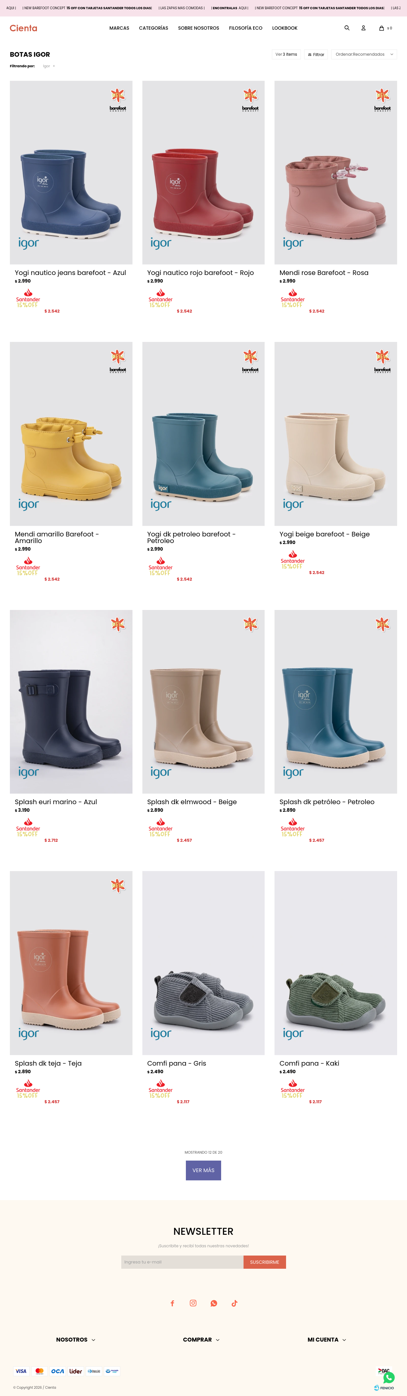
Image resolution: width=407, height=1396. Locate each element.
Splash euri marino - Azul (56, 802)
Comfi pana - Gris (176, 1063)
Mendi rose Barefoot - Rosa (323, 272)
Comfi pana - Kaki (309, 1063)
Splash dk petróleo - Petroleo (326, 802)
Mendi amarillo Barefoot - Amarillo (57, 537)
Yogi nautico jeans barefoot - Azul (70, 272)
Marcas (119, 28)
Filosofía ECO (245, 28)
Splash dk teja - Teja (48, 1063)
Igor (46, 66)
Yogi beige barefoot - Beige (324, 534)
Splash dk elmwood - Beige (192, 802)
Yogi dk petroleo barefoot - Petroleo (191, 537)
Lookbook (285, 28)
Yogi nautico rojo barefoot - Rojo (200, 272)
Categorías (153, 28)
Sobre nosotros (198, 28)
